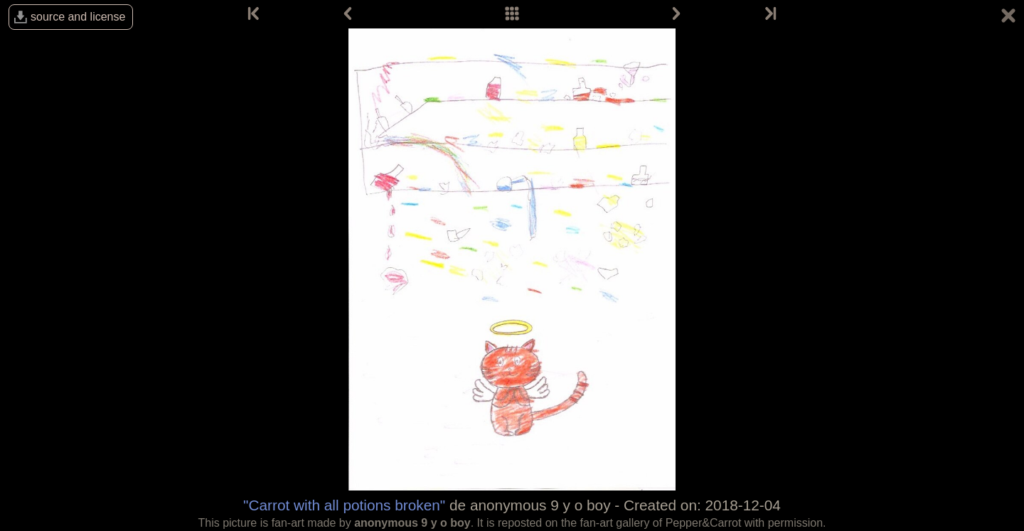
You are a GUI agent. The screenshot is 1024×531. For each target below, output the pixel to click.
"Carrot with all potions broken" (344, 505)
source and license (78, 17)
